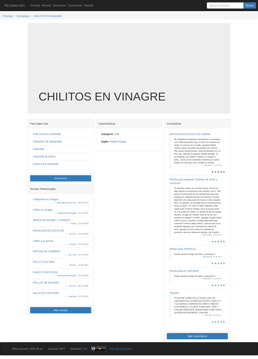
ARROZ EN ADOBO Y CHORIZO (52, 220)
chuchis (73, 244)
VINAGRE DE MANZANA (47, 141)
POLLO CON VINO (44, 261)
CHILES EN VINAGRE (46, 164)
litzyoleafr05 (207, 257)
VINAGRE (38, 149)
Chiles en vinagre (43, 209)
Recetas (46, 5)
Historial (88, 5)
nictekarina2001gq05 (67, 213)
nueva (74, 223)
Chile (116, 134)
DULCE (73, 234)
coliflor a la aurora (43, 241)
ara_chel (73, 255)
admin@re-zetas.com (67, 203)
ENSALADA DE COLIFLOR (48, 230)
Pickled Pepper (117, 141)
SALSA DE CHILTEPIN (46, 293)
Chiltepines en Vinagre (46, 199)
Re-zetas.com (15, 5)
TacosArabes (207, 235)
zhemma (73, 296)
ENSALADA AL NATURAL (184, 270)
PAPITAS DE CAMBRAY (47, 251)
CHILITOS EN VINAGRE (47, 134)
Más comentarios (197, 336)
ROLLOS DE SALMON (46, 282)
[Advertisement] (129, 61)
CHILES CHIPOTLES (45, 272)
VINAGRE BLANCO (44, 156)
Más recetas (61, 310)
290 (85, 348)
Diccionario (59, 5)
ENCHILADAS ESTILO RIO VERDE (190, 134)
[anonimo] (208, 165)
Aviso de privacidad (120, 348)
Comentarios (75, 5)
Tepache (174, 292)
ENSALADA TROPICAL (183, 249)
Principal (35, 5)
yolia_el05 (208, 315)
